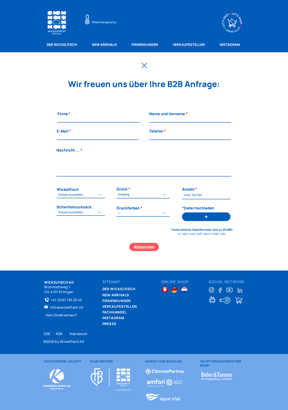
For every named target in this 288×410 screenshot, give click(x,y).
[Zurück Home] (144, 65)
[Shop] (238, 300)
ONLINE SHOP (175, 281)
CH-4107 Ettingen (59, 292)
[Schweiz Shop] (165, 289)
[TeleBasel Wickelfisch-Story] (212, 299)
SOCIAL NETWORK (227, 281)
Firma (63, 114)
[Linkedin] (240, 290)
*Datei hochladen (198, 208)
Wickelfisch (68, 189)
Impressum (79, 333)
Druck (122, 189)
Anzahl (188, 189)
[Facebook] (220, 290)
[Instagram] (211, 290)
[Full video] (229, 290)
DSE (47, 333)
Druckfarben (128, 208)
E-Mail (62, 131)
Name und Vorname (167, 114)
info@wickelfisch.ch (66, 307)
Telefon (156, 131)
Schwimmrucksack (74, 207)
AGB (59, 333)
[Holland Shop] (184, 289)
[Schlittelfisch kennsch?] (225, 300)
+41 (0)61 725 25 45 (66, 300)
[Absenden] (144, 247)
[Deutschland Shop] (174, 289)
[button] (206, 216)
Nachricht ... (68, 150)
